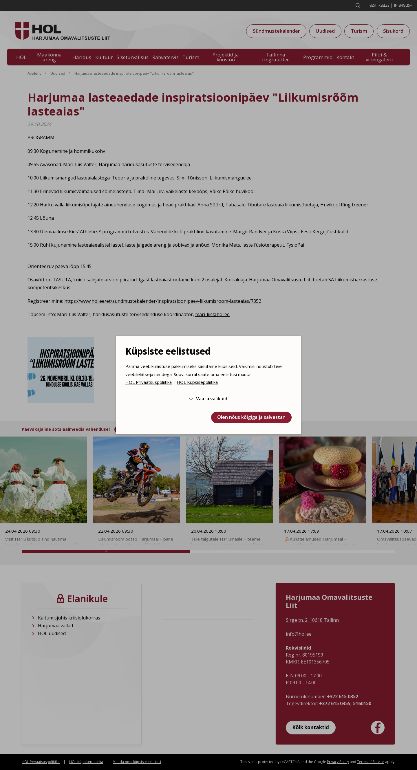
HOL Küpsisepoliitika (197, 382)
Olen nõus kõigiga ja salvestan (251, 417)
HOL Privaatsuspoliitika (148, 382)
